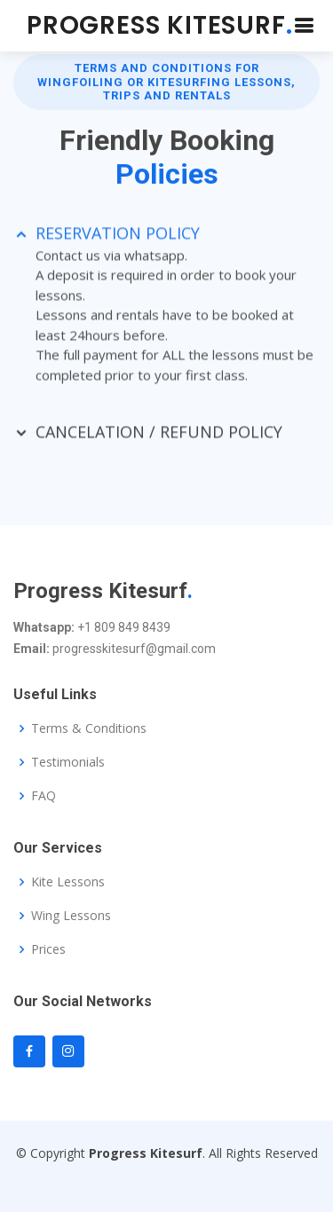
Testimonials (68, 762)
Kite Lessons (68, 882)
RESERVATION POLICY (118, 237)
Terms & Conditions (89, 728)
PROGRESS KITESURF (159, 25)
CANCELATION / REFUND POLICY (159, 436)
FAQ (43, 796)
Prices (48, 949)
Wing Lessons (71, 915)
